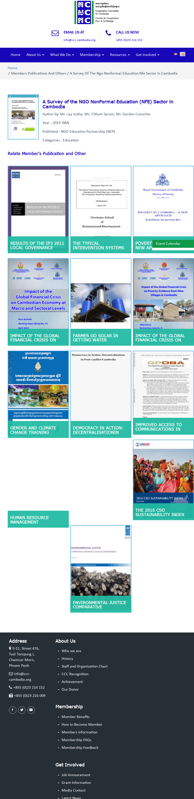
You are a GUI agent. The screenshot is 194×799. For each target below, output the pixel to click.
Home (15, 55)
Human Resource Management (29, 512)
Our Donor (70, 682)
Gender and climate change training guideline (33, 427)
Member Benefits (76, 709)
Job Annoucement (76, 767)
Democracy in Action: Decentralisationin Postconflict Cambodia (100, 427)
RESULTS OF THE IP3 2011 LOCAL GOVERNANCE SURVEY (37, 246)
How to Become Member (82, 717)
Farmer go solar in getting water (95, 334)
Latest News (71, 790)
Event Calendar (168, 244)
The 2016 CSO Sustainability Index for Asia (159, 508)
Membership (92, 55)
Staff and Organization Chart (85, 659)
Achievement (72, 674)
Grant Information (76, 775)
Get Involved (147, 55)
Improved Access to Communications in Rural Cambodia (158, 424)
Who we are (71, 643)
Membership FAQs (76, 732)
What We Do (62, 55)
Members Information (79, 724)
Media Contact (73, 783)
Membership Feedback (80, 740)
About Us (35, 55)
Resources (120, 55)
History (67, 651)
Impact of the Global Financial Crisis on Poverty (160, 336)
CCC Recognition (75, 666)
